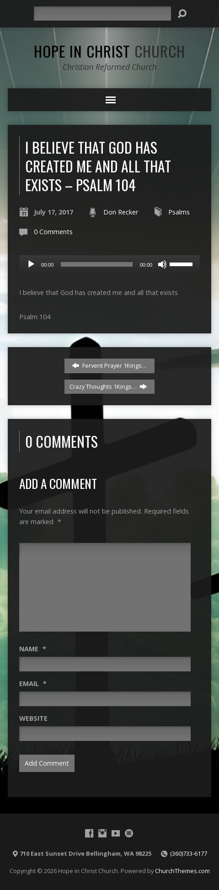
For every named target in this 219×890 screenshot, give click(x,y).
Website (33, 718)
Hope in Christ (109, 51)
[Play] (31, 264)
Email (33, 683)
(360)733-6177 (188, 853)
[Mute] (162, 264)
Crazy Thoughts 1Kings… (108, 386)
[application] (109, 264)
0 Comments (53, 231)
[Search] (102, 13)
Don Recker (120, 212)
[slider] (96, 264)
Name (32, 648)
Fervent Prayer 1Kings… (109, 365)
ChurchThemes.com (182, 871)
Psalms (179, 212)
